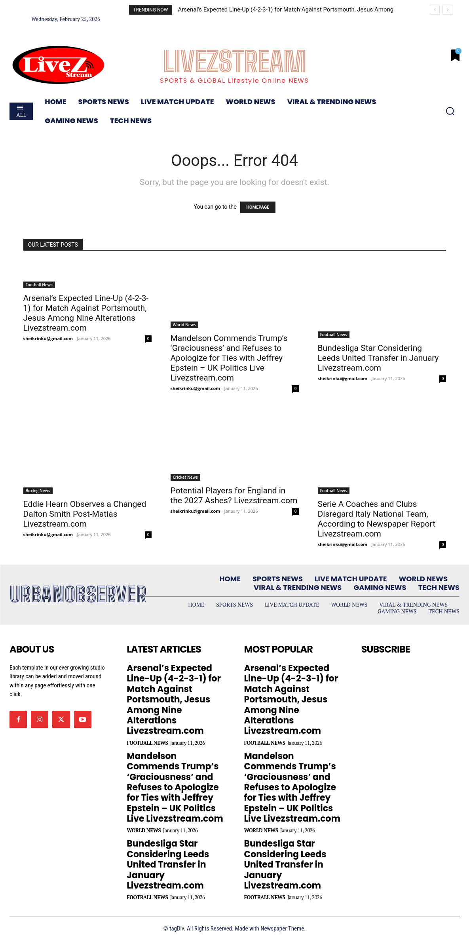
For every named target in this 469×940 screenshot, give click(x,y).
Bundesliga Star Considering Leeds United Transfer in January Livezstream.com (378, 358)
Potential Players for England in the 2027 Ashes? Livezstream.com (234, 495)
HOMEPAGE (257, 207)
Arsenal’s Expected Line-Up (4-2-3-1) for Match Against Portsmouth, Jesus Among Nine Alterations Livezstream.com (86, 313)
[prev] (435, 10)
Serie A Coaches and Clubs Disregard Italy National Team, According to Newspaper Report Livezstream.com (377, 519)
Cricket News (185, 477)
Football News (39, 284)
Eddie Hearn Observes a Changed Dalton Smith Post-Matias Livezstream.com (84, 514)
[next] (447, 10)
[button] (450, 110)
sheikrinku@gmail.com (48, 338)
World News (184, 324)
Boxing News (38, 490)
